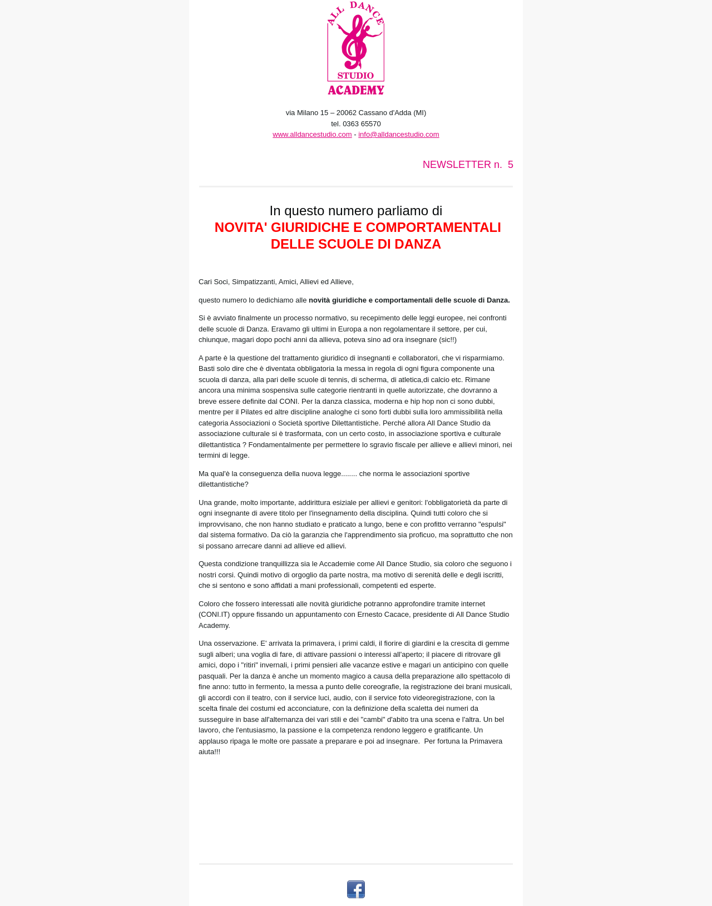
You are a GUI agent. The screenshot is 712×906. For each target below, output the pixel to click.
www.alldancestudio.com (312, 134)
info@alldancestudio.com (398, 134)
